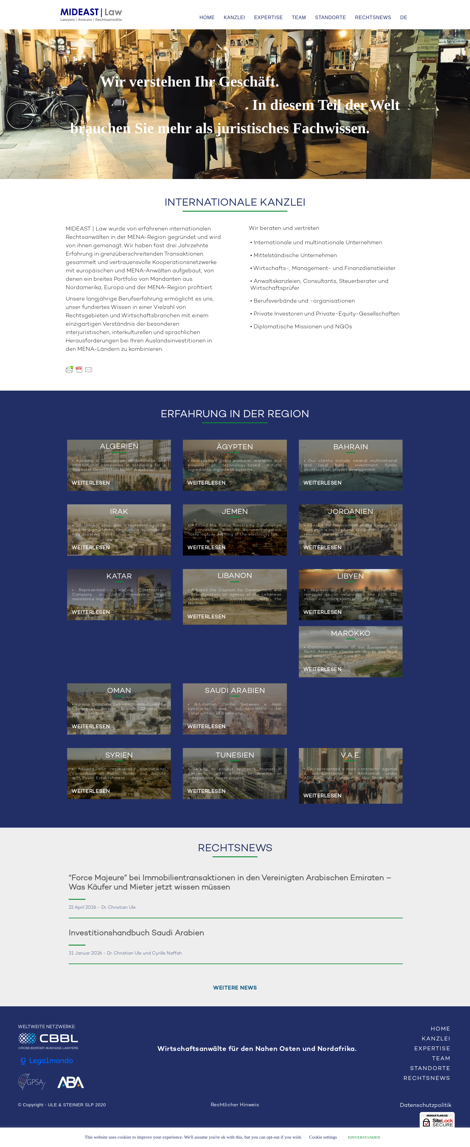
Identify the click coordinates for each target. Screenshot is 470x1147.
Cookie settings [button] (323, 1137)
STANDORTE (330, 17)
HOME (207, 17)
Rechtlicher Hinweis (235, 1105)
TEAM (299, 17)
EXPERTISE (268, 17)
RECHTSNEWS (373, 17)
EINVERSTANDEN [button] (364, 1137)
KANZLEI (234, 17)
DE (403, 17)
